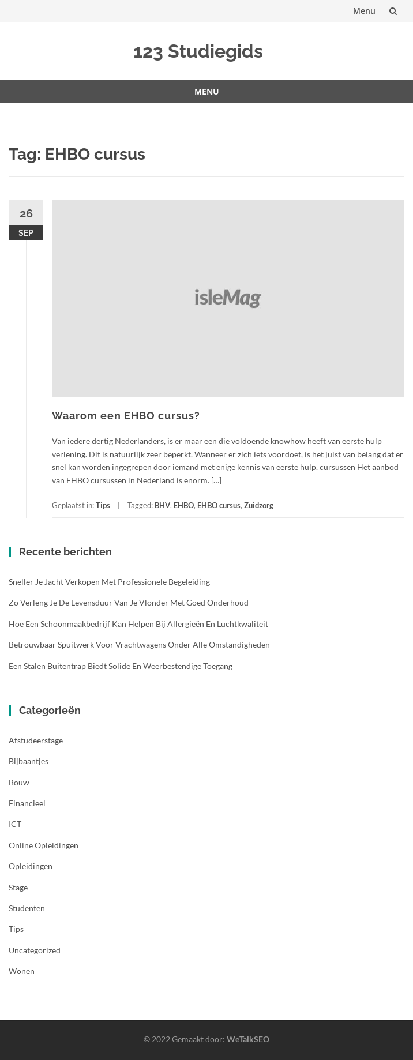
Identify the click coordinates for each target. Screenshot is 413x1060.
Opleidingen (30, 866)
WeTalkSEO (248, 1039)
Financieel (27, 803)
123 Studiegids (198, 51)
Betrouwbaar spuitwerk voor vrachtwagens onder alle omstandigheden (139, 644)
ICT (15, 824)
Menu (364, 10)
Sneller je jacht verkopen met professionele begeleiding (109, 582)
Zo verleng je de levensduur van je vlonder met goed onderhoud (129, 602)
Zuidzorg (258, 505)
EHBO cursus (219, 505)
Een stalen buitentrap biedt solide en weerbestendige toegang (120, 666)
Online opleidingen (43, 845)
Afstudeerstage (36, 740)
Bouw (19, 782)
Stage (18, 887)
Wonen (22, 971)
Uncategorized (35, 950)
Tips (103, 505)
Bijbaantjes (28, 761)
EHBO (184, 505)
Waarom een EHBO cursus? (126, 415)
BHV (162, 505)
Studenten (27, 908)
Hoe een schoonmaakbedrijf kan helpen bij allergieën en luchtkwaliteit (138, 624)
